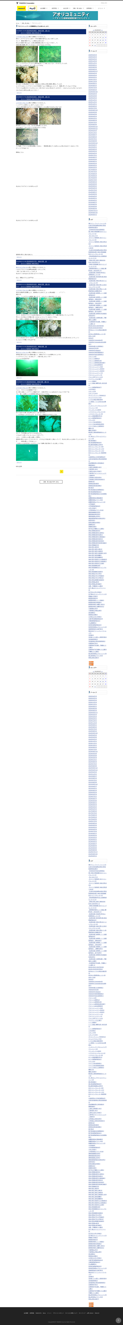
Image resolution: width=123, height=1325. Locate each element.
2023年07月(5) (92, 108)
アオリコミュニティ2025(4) (96, 369)
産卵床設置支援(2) (93, 483)
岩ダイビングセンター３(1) (96, 451)
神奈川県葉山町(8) (93, 582)
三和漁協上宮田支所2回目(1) (96, 479)
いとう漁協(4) (92, 381)
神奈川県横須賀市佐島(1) (95, 535)
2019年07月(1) (92, 155)
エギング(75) (92, 391)
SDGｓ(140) (92, 336)
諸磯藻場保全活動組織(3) (95, 498)
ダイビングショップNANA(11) (97, 395)
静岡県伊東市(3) (93, 598)
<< (93, 30)
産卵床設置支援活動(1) (95, 485)
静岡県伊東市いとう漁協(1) (96, 600)
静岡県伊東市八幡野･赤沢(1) (96, 604)
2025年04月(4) (92, 73)
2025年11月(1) (92, 63)
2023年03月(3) (92, 116)
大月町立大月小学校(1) (95, 616)
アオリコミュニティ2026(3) (96, 371)
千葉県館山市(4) (93, 608)
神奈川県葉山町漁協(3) (95, 584)
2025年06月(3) (92, 69)
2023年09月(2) (92, 106)
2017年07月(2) (92, 171)
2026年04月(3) (92, 55)
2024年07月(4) (92, 87)
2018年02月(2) (92, 167)
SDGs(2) (90, 338)
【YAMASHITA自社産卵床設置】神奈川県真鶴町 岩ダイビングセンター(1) (97, 231)
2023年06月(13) (93, 110)
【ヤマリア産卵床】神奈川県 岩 (29, 263)
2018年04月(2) (92, 165)
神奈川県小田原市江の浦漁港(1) (97, 561)
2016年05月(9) (92, 184)
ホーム (17, 23)
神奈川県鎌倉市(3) (93, 545)
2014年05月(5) (92, 194)
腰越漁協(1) (91, 465)
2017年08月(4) (92, 169)
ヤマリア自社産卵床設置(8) (96, 424)
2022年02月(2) (92, 130)
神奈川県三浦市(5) (93, 547)
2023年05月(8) (92, 112)
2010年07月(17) (93, 210)
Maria (44, 1313)
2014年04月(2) (92, 196)
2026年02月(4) (92, 59)
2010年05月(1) (92, 214)
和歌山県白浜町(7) (93, 657)
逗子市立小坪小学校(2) (95, 592)
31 (95, 45)
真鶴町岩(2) (91, 524)
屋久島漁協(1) (92, 440)
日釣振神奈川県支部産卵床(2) (96, 641)
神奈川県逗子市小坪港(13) (96, 578)
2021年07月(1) (92, 139)
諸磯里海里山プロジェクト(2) (96, 502)
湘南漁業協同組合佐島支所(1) (96, 518)
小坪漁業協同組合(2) (94, 506)
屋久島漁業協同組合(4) (95, 442)
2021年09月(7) (92, 135)
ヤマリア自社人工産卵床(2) (96, 426)
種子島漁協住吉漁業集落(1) (96, 489)
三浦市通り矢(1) (93, 469)
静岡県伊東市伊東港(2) (95, 602)
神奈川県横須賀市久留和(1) (96, 532)
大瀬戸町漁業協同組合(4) (95, 618)
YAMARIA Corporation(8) (95, 340)
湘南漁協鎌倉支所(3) (94, 512)
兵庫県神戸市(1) (93, 643)
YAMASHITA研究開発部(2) (96, 352)
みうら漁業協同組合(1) (95, 418)
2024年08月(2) (92, 85)
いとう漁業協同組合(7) (95, 387)
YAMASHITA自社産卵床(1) (96, 354)
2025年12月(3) (92, 61)
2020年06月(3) (92, 149)
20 (103, 40)
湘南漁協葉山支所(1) (94, 516)
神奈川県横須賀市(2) (94, 530)
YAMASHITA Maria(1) (94, 350)
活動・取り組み (25, 23)
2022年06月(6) (92, 124)
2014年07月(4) (92, 190)
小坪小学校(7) (92, 508)
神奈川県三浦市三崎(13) (95, 549)
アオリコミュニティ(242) (95, 367)
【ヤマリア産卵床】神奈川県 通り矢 (30, 33)
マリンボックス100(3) (94, 410)
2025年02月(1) (92, 77)
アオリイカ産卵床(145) (95, 360)
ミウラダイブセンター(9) (95, 414)
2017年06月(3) (92, 173)
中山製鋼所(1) (92, 623)
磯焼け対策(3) (92, 430)
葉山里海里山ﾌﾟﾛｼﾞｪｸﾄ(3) (95, 655)
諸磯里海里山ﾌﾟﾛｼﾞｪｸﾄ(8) (95, 500)
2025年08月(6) (92, 67)
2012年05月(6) (92, 206)
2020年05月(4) (92, 151)
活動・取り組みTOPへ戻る (51, 482)
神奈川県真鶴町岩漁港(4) (95, 571)
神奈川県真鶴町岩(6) (94, 565)
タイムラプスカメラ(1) (95, 397)
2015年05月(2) (92, 186)
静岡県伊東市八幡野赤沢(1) (96, 606)
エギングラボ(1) (93, 393)
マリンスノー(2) (93, 408)
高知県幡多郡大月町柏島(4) (96, 463)
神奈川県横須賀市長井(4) (95, 539)
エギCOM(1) (92, 389)
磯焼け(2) (91, 428)
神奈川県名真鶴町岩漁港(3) (96, 580)
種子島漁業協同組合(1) (95, 492)
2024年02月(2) (92, 98)
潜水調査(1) (91, 612)
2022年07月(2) (92, 122)
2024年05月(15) (93, 91)
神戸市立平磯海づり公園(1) (96, 528)
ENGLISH (104, 3)
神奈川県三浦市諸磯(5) (95, 555)
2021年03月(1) (92, 147)
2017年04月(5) (92, 178)
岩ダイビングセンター (22, 267)
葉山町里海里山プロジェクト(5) (97, 653)
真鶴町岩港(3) (92, 526)
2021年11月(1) (92, 132)
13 (103, 37)
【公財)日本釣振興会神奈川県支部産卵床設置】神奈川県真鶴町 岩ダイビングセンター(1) (97, 252)
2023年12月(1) (92, 100)
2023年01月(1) (92, 118)
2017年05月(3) (92, 175)
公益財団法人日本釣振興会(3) (96, 457)
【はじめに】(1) (93, 235)
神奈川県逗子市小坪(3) (95, 573)
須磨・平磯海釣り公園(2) (95, 586)
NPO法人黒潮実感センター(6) (97, 334)
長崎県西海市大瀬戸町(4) (95, 629)
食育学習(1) (91, 520)
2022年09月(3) (92, 120)
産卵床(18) (91, 481)
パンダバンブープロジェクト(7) (97, 405)
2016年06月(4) (92, 182)
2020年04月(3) (92, 153)
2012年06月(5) (92, 204)
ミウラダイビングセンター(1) (96, 412)
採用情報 (32, 1313)
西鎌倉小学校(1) (93, 596)
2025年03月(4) (92, 75)
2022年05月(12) (93, 126)
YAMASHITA (38, 1313)
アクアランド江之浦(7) (95, 379)
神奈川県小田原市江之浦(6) (96, 563)
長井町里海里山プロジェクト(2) (97, 627)
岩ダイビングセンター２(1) (96, 449)
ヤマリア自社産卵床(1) (95, 422)
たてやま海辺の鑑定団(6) (95, 399)
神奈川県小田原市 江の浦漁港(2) (97, 559)
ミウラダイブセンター (22, 36)
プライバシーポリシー (58, 1313)
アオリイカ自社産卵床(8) (95, 365)
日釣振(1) (91, 635)
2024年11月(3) (92, 81)
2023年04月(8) (92, 114)
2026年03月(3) (92, 57)
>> (102, 30)
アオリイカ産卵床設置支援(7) (96, 362)
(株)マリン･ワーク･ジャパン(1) (97, 223)
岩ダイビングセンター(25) (96, 446)
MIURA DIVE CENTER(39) (96, 326)
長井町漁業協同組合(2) (95, 625)
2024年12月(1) (92, 79)
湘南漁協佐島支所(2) (94, 514)
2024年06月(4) (92, 89)
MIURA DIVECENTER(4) (95, 328)
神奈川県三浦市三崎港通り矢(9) (97, 553)
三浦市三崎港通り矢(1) (95, 467)
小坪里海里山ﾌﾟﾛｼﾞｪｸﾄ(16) (96, 510)
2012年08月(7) (92, 202)
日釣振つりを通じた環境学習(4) (97, 637)
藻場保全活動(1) (93, 614)
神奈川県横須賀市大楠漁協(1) (96, 537)
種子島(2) (91, 487)
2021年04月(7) (92, 145)
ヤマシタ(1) (91, 420)
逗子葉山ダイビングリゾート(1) (97, 594)
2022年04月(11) (93, 128)
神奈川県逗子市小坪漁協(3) (96, 575)
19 (100, 40)
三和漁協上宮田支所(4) (95, 477)
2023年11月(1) (92, 102)
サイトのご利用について (71, 1313)
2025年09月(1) (92, 65)
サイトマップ (82, 1313)
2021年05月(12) (93, 143)
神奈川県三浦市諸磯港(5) (95, 557)
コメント (19, 92)
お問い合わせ (90, 1313)
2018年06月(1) (92, 161)
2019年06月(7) (92, 157)
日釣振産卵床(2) (93, 639)
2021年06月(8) (92, 141)
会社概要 (26, 1313)
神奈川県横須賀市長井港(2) (96, 541)
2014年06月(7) (92, 192)
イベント (49, 1313)
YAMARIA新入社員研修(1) (95, 346)
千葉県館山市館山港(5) (95, 610)
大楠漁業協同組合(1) (94, 621)
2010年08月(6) (92, 208)
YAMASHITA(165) (93, 348)
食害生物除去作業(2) (94, 522)
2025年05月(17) (93, 71)
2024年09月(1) (92, 83)
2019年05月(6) (92, 159)
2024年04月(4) (92, 94)
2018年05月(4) (92, 163)
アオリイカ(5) (92, 356)
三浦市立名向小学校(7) (95, 471)
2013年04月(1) (92, 200)
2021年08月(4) (92, 137)
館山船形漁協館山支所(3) (95, 444)
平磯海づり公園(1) (93, 651)
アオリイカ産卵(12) (94, 358)
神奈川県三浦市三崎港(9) (95, 551)
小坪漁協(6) (91, 504)
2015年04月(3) (92, 188)
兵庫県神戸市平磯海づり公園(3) (97, 649)
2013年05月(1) (92, 198)
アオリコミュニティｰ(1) (95, 375)
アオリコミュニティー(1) (95, 373)
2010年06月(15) (93, 212)
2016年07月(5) (92, 180)
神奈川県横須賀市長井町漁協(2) (97, 543)
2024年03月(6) (92, 96)
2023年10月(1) (92, 104)
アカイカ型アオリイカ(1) (95, 377)
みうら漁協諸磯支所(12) (95, 416)
